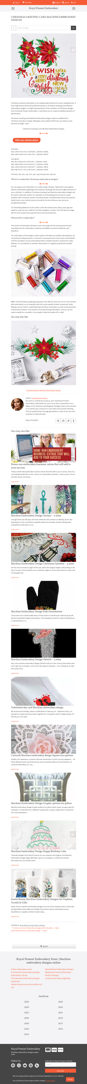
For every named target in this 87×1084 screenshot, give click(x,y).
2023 (60, 1007)
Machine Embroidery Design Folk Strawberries (36, 611)
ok (73, 28)
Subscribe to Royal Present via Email (58, 1061)
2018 (26, 1023)
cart (73, 2)
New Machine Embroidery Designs (32, 925)
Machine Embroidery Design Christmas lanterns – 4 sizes (42, 564)
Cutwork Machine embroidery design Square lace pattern (42, 755)
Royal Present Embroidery (43, 8)
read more (15, 481)
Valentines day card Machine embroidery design (37, 707)
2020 (26, 1017)
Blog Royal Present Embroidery (58, 972)
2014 (26, 1034)
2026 (26, 1001)
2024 (26, 1007)
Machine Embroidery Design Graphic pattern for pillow (41, 803)
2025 (60, 1001)
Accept (70, 1079)
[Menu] (12, 8)
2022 (26, 1012)
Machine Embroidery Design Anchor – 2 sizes (36, 515)
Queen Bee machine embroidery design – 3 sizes (29, 930)
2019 (60, 1017)
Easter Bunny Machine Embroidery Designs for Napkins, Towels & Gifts (42, 901)
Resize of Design (52, 975)
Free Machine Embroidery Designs (25, 972)
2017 (60, 1023)
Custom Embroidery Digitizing (57, 978)
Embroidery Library (19, 975)
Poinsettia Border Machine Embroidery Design (43, 390)
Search (44, 946)
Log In (16, 2)
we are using (50, 1080)
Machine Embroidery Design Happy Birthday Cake (38, 851)
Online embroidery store (21, 969)
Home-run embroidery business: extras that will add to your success (41, 466)
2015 (60, 1028)
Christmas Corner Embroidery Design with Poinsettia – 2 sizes (35, 928)
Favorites (27, 2)
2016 (26, 1028)
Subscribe (60, 1071)
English (56, 2)
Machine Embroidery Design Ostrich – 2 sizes (36, 659)
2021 (60, 1012)
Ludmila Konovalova (39, 398)
